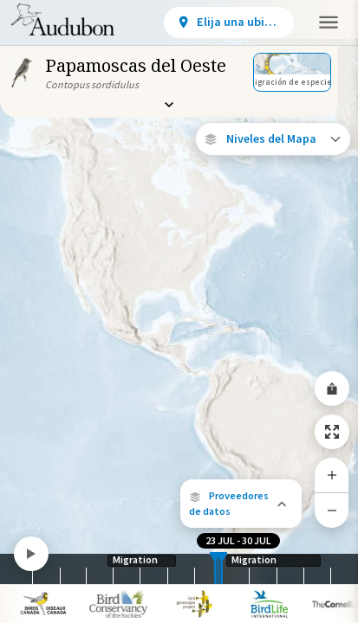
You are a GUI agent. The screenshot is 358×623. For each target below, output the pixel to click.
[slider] (215, 569)
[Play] (31, 553)
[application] (179, 311)
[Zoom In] (332, 475)
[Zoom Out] (332, 510)
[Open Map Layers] (273, 139)
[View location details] (229, 22)
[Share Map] (332, 388)
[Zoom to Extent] (332, 431)
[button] (241, 503)
